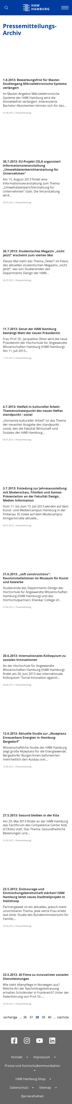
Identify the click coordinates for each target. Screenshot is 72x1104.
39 (43, 1017)
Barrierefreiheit (32, 1096)
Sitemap (45, 1087)
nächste (63, 1017)
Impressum (41, 1057)
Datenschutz (19, 1087)
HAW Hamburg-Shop (31, 1079)
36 (25, 1017)
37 (31, 1017)
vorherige (10, 1017)
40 (49, 1017)
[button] (7, 7)
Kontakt (16, 1057)
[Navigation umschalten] (64, 7)
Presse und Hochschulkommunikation (32, 1066)
